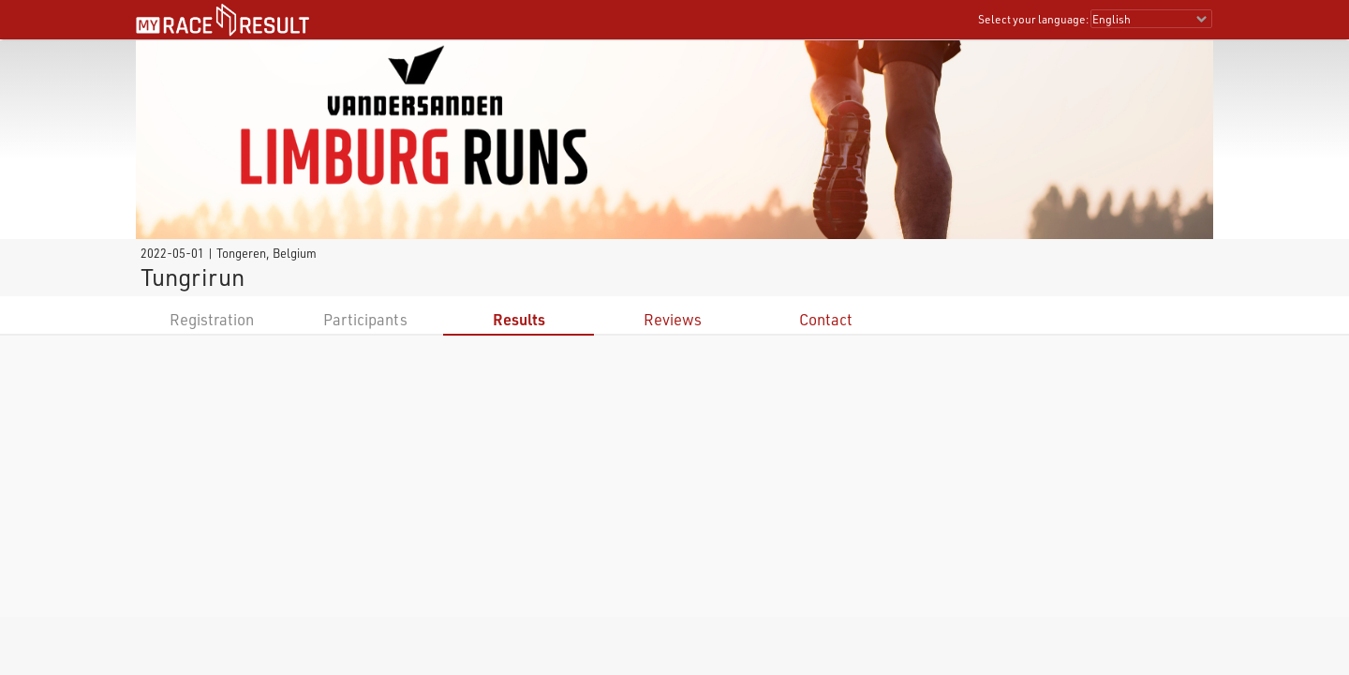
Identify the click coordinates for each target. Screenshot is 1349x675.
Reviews (673, 319)
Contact (825, 319)
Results (519, 319)
